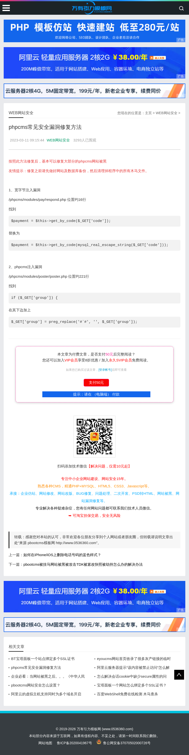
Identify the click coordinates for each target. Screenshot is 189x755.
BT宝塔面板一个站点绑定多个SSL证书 (43, 659)
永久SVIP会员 (120, 360)
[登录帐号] (105, 369)
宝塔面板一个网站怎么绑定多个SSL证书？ (132, 685)
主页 (148, 113)
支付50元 (96, 382)
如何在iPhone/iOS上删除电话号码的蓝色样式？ (62, 555)
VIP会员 (71, 360)
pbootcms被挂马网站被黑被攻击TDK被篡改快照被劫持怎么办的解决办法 (83, 564)
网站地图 (45, 743)
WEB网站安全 (166, 113)
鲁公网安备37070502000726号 (124, 743)
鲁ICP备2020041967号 (74, 743)
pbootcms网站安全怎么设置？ (35, 685)
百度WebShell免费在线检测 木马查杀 (127, 694)
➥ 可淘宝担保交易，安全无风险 (94, 515)
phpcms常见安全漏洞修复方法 (36, 667)
